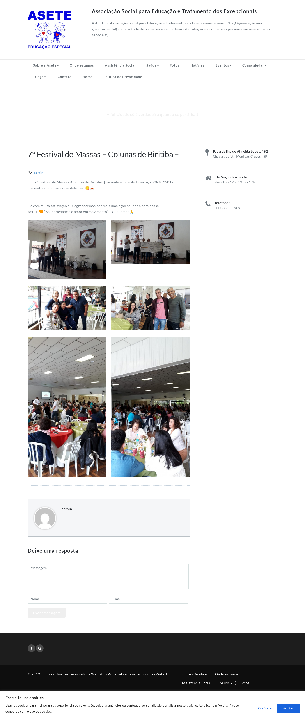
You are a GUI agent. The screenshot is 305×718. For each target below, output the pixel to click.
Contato (65, 77)
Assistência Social (120, 65)
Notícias (197, 65)
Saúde (152, 65)
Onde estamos (82, 65)
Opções (263, 708)
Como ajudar (254, 65)
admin (38, 172)
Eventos (223, 65)
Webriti (162, 674)
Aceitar (288, 708)
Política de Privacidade (122, 77)
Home (87, 77)
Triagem (40, 77)
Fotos (174, 65)
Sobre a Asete (46, 65)
